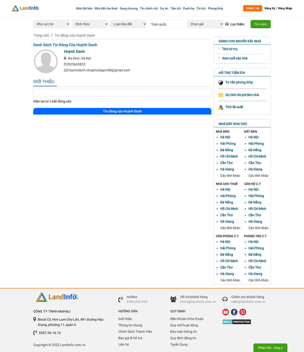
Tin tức (201, 8)
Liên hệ (123, 344)
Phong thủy (215, 8)
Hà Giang (227, 169)
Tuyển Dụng (179, 344)
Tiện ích (175, 8)
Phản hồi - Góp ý (270, 348)
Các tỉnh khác (230, 176)
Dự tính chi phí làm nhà (238, 95)
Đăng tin (252, 8)
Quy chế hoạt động (184, 325)
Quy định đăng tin (183, 338)
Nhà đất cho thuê (106, 8)
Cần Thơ (226, 163)
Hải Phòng (228, 143)
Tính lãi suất (230, 107)
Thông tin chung (130, 325)
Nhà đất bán (84, 8)
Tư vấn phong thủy (235, 82)
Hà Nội (225, 137)
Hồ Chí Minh (229, 156)
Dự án (164, 8)
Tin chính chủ (149, 8)
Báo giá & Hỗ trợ (130, 338)
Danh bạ (188, 8)
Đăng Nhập (285, 8)
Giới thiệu (125, 319)
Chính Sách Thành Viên (135, 331)
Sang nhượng (129, 8)
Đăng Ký (270, 8)
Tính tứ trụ (230, 49)
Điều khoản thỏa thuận (187, 319)
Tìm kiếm (260, 24)
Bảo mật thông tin (183, 331)
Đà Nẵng (226, 150)
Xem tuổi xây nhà (234, 58)
